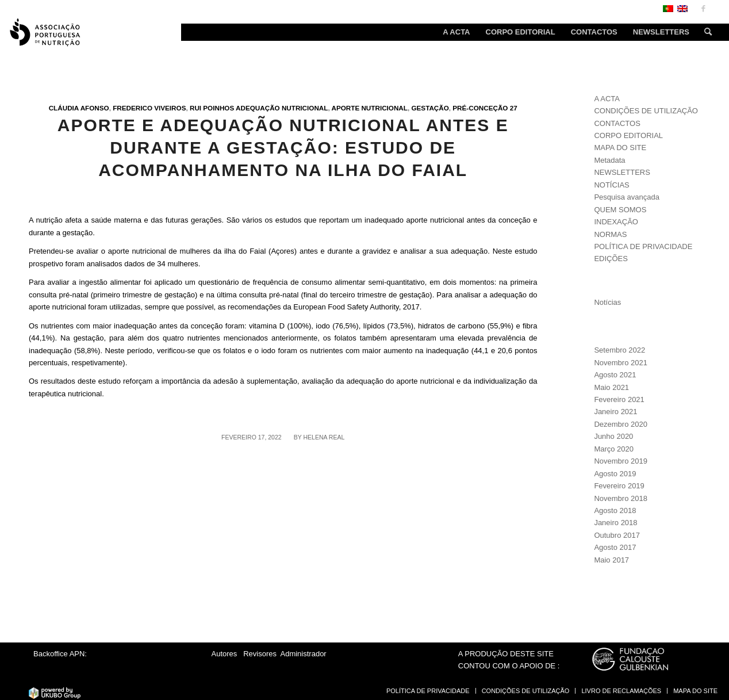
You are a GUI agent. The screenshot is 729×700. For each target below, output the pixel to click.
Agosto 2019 (615, 473)
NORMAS (610, 234)
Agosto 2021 (615, 374)
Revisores (259, 653)
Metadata (609, 160)
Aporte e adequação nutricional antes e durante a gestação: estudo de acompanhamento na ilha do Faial (283, 147)
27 (513, 108)
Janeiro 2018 (615, 522)
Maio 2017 (611, 560)
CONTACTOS (617, 123)
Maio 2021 (611, 387)
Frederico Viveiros (149, 108)
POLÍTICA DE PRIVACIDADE (643, 246)
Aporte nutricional (369, 108)
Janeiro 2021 (615, 411)
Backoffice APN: (60, 653)
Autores (224, 653)
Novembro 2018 (620, 498)
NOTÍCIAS (611, 185)
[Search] (704, 32)
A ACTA (607, 98)
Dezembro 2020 (620, 424)
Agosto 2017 (615, 547)
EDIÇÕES (611, 258)
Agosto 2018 (615, 510)
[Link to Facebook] (703, 8)
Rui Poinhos (212, 108)
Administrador (304, 653)
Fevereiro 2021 (619, 399)
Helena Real (323, 437)
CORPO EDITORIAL (628, 135)
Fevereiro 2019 (619, 485)
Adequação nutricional (282, 108)
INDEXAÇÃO (616, 221)
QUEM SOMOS (620, 209)
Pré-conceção (480, 108)
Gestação (429, 108)
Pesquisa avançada (626, 197)
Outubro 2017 (617, 535)
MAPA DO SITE (620, 147)
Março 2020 (614, 449)
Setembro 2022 (619, 350)
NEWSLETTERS (622, 172)
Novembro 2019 (620, 461)
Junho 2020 (613, 436)
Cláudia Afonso (79, 108)
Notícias (607, 302)
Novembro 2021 (620, 362)
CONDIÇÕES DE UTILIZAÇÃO (646, 110)
